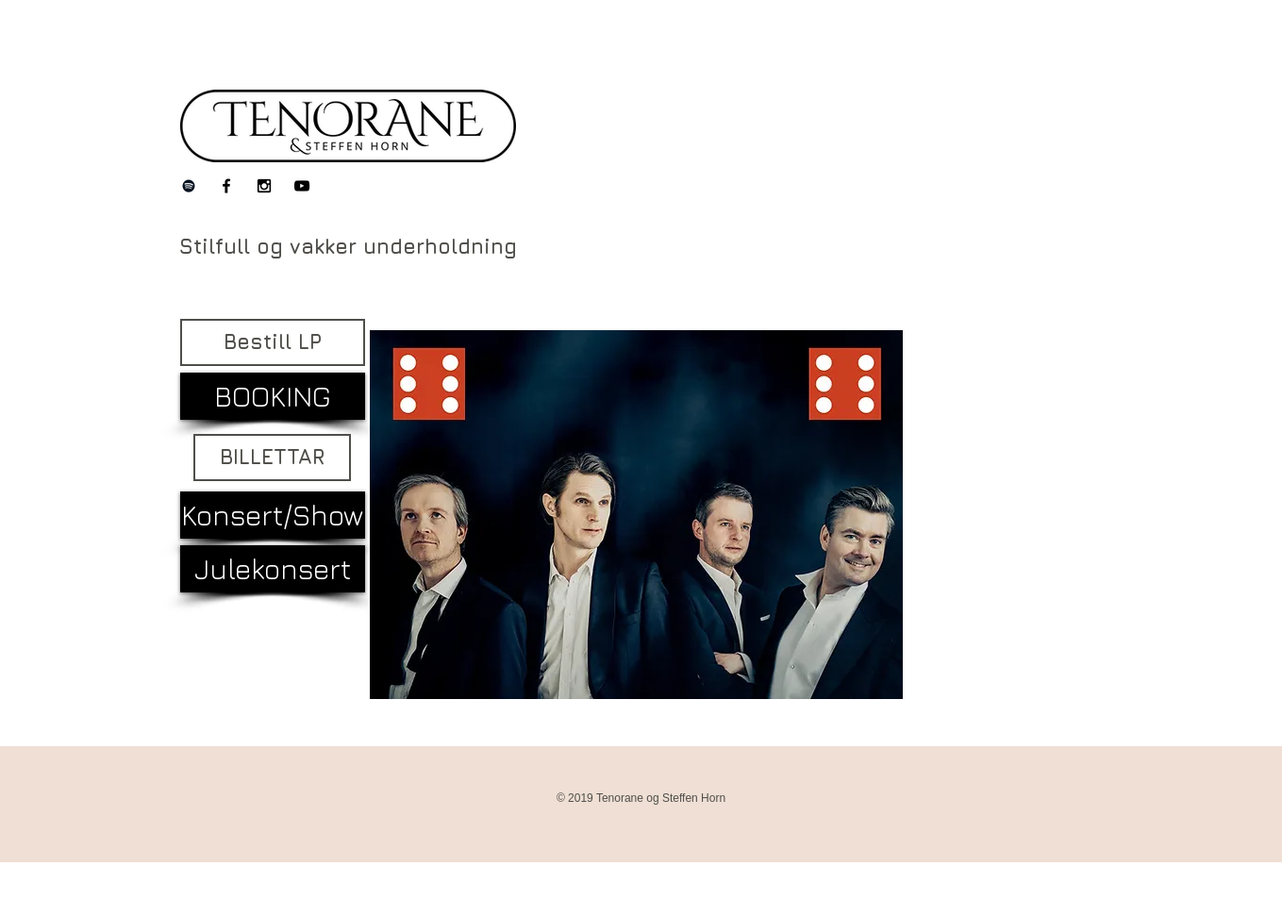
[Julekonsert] (272, 568)
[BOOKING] (272, 396)
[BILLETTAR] (272, 457)
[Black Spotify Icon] (188, 185)
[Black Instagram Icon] (264, 185)
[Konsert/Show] (272, 515)
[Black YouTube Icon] (301, 185)
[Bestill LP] (272, 342)
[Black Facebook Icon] (226, 185)
